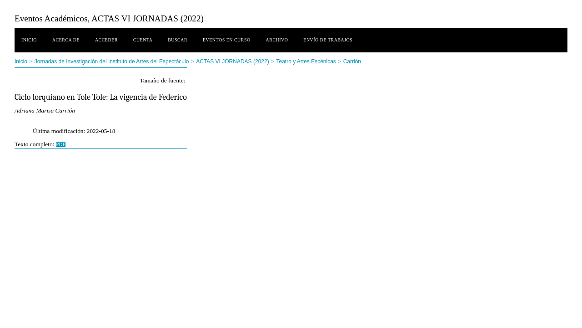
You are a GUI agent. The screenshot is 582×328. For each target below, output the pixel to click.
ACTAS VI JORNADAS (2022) (232, 61)
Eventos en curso (227, 39)
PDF (60, 144)
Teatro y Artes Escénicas (306, 61)
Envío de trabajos (327, 39)
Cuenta (143, 39)
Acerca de (66, 39)
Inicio (29, 39)
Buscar (177, 39)
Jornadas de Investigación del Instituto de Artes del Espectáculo (112, 61)
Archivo (277, 39)
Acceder (106, 39)
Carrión (352, 61)
